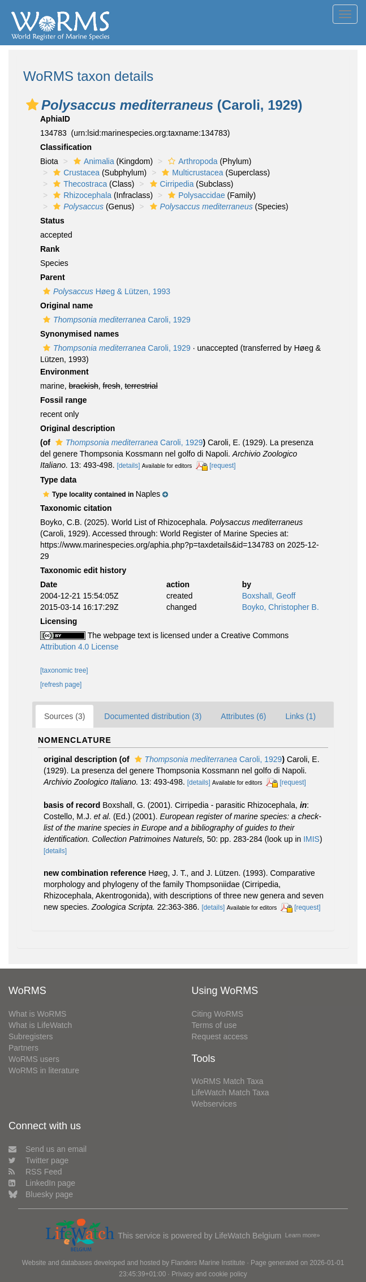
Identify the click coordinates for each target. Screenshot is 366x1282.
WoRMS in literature (43, 1070)
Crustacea (75, 172)
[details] (128, 466)
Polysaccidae (195, 195)
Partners (23, 1047)
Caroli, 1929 (115, 319)
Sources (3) (64, 716)
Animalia (92, 161)
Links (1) (300, 716)
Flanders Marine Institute (208, 1263)
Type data (58, 479)
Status (52, 220)
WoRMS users (33, 1059)
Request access (220, 1036)
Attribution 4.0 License (79, 646)
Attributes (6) (243, 716)
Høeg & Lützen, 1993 (105, 291)
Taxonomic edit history (83, 570)
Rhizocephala (80, 195)
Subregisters (30, 1036)
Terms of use (214, 1025)
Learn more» (302, 1235)
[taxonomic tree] (64, 670)
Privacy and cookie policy (209, 1274)
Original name (66, 305)
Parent (52, 277)
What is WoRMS (37, 1013)
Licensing (58, 621)
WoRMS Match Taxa (228, 1081)
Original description (77, 428)
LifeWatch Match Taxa (230, 1092)
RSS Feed (35, 1171)
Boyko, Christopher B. (280, 607)
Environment (64, 371)
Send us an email (47, 1149)
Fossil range (63, 400)
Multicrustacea (191, 172)
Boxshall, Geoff (269, 595)
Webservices (214, 1103)
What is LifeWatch (40, 1025)
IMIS (311, 839)
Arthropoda (191, 161)
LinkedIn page (41, 1183)
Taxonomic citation (76, 508)
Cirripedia (170, 183)
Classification (66, 147)
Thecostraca (78, 183)
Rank (49, 248)
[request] (222, 466)
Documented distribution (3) (152, 716)
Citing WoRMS (218, 1013)
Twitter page (38, 1160)
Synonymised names (79, 333)
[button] (32, 104)
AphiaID (55, 118)
